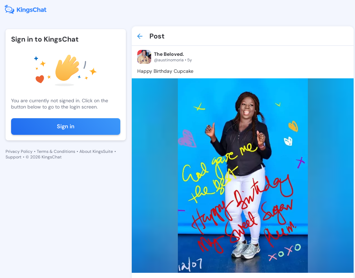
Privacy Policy (19, 151)
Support (13, 157)
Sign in (66, 126)
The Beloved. (169, 54)
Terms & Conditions (56, 151)
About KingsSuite (96, 151)
